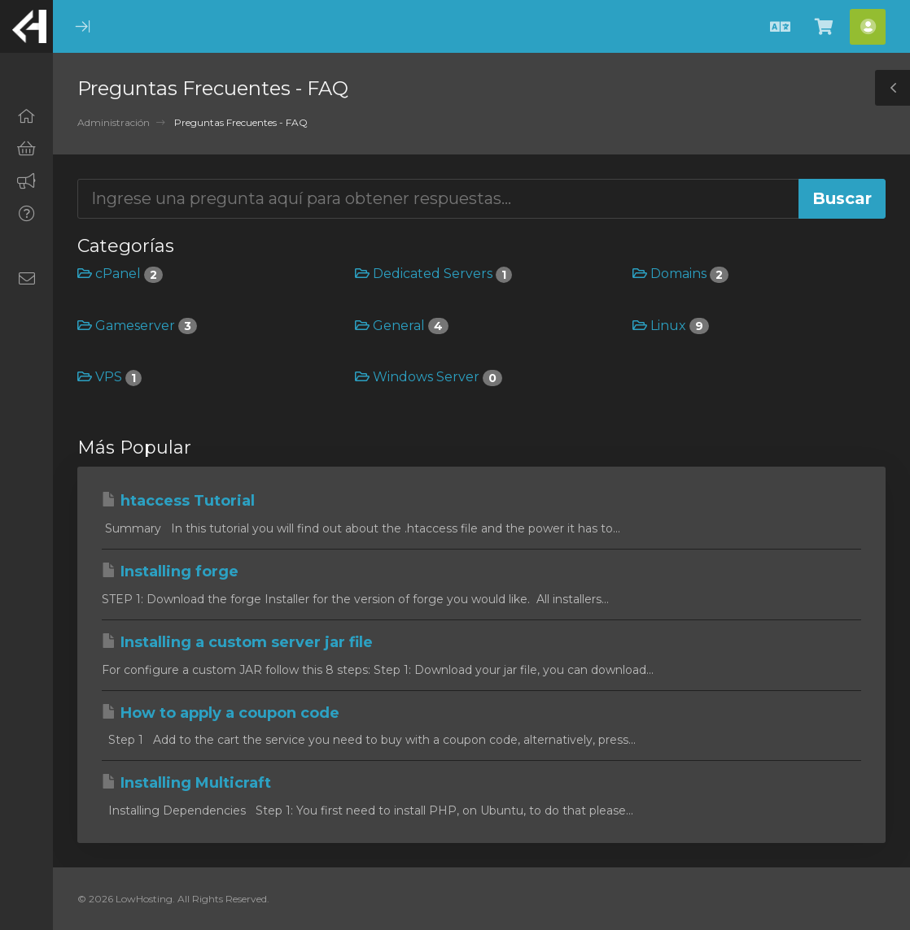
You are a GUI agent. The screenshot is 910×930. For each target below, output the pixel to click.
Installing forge (170, 571)
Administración (113, 122)
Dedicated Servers (433, 273)
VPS (109, 377)
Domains (680, 273)
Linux (670, 325)
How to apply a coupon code (220, 713)
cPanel (120, 273)
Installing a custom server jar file (237, 642)
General (401, 325)
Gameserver (137, 325)
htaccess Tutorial (178, 501)
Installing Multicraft (186, 783)
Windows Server (428, 377)
